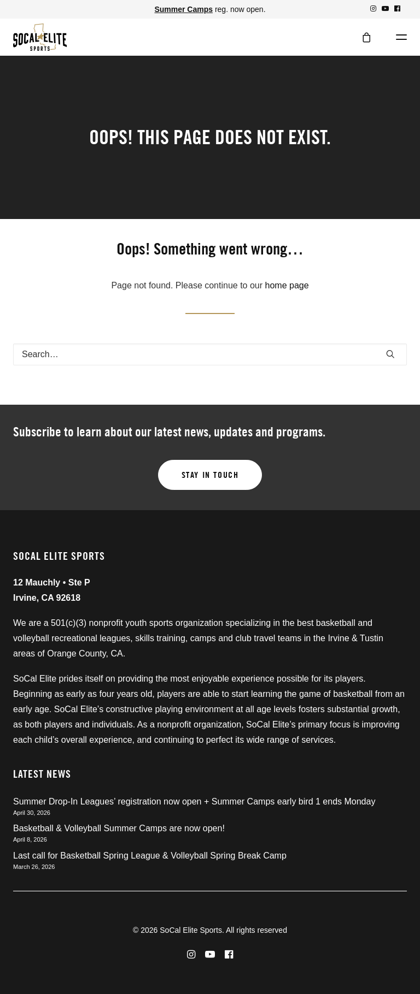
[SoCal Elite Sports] (40, 37)
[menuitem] (373, 8)
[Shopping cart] (361, 37)
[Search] (210, 354)
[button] (373, 8)
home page (287, 285)
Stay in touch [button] (210, 475)
